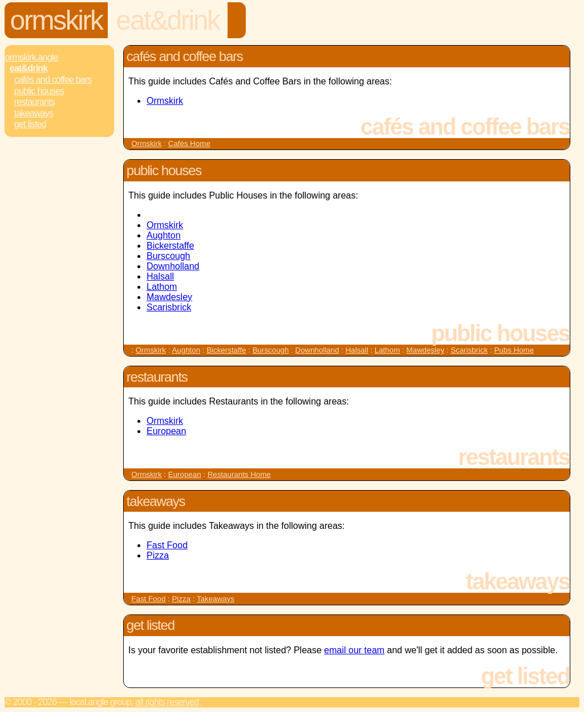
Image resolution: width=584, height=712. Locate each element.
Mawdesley (169, 297)
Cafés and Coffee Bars (53, 79)
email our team (354, 650)
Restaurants (34, 102)
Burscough (168, 256)
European (166, 431)
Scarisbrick (169, 307)
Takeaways (33, 113)
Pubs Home (514, 350)
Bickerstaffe (170, 245)
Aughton (164, 235)
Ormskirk (56, 20)
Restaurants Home (239, 474)
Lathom (162, 287)
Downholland (173, 266)
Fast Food (167, 545)
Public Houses (39, 91)
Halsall (160, 276)
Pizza (158, 555)
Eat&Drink (167, 20)
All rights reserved (166, 702)
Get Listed (30, 124)
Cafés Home (189, 143)
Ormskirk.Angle (31, 57)
